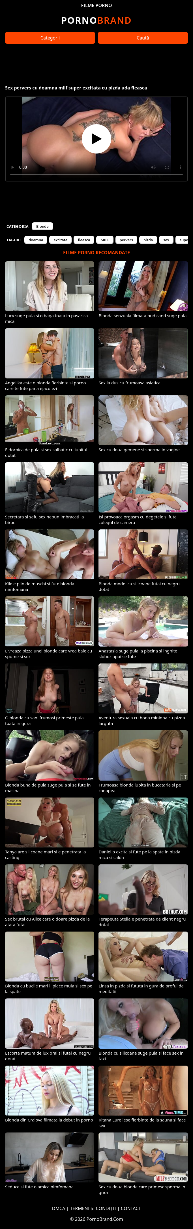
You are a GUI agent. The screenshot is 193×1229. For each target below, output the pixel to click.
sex (166, 239)
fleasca (84, 239)
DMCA (58, 1208)
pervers (126, 239)
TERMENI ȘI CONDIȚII (93, 1208)
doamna (36, 239)
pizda (148, 239)
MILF (104, 239)
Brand (96, 20)
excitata (60, 239)
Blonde (42, 226)
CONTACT (131, 1208)
